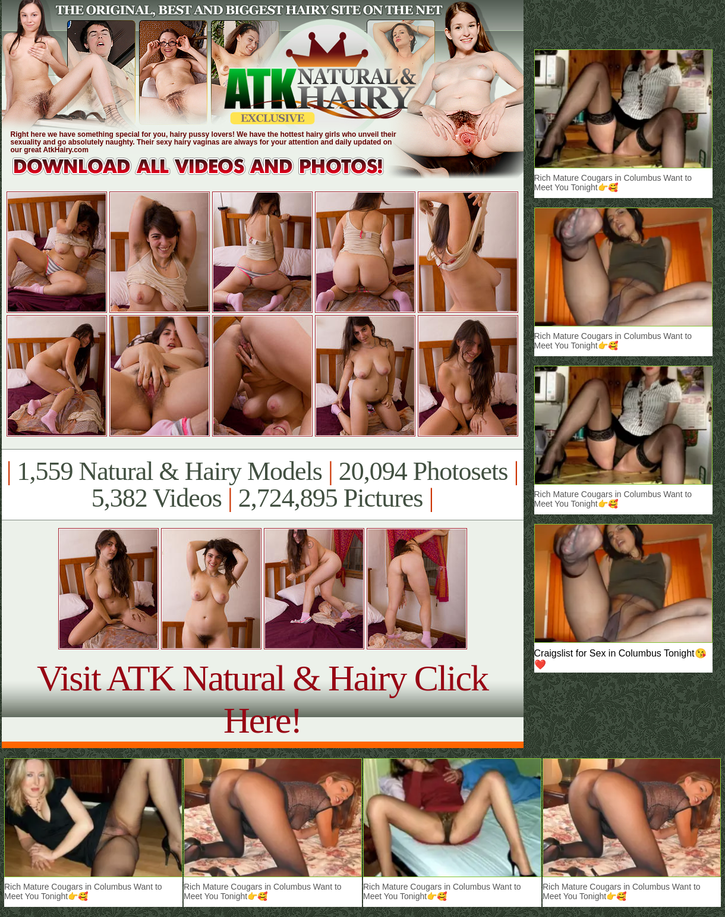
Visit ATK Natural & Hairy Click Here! (262, 699)
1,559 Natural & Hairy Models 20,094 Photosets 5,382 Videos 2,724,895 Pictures (262, 484)
